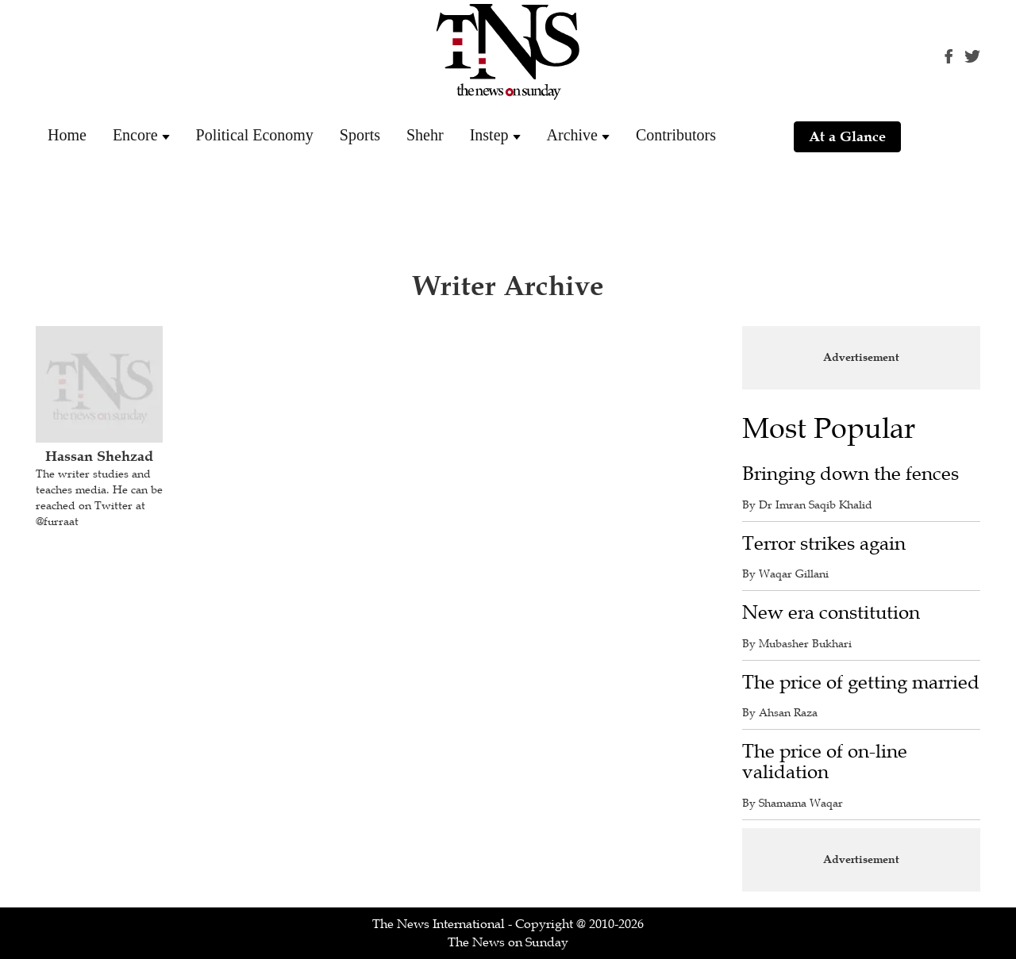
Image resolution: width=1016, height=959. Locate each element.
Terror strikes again (824, 543)
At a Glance (847, 136)
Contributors (676, 135)
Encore (135, 135)
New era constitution (831, 612)
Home (67, 135)
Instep (489, 135)
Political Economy (255, 135)
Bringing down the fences (850, 473)
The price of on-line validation (824, 762)
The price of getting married (860, 682)
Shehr (425, 135)
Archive (572, 135)
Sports (360, 135)
